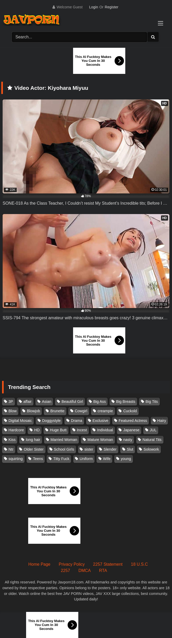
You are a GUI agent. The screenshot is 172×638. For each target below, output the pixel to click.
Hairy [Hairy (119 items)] (161, 420)
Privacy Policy (72, 564)
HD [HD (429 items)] (37, 430)
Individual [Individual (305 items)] (105, 430)
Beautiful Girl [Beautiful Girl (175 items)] (72, 401)
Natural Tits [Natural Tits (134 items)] (152, 440)
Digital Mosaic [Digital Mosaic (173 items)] (20, 420)
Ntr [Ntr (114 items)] (11, 449)
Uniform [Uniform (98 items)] (86, 459)
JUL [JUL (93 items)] (153, 430)
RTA (103, 570)
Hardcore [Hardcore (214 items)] (16, 430)
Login (93, 7)
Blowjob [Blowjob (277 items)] (33, 411)
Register (111, 7)
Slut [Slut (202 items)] (130, 449)
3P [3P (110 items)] (11, 401)
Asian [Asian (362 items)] (46, 401)
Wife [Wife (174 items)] (107, 459)
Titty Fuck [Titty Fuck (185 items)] (61, 459)
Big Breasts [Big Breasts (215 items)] (125, 401)
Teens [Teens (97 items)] (38, 459)
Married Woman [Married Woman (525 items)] (63, 440)
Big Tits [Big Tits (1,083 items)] (152, 401)
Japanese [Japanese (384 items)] (131, 430)
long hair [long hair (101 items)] (33, 440)
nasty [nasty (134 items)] (127, 440)
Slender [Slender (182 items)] (110, 449)
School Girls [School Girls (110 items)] (64, 449)
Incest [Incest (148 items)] (82, 430)
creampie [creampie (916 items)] (105, 411)
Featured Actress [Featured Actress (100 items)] (132, 420)
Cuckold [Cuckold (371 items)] (130, 411)
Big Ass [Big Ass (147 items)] (99, 401)
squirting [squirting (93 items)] (16, 459)
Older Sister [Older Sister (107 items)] (34, 449)
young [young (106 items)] (126, 459)
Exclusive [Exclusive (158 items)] (100, 420)
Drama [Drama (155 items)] (76, 420)
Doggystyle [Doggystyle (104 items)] (51, 420)
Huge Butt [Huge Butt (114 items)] (58, 430)
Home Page (39, 564)
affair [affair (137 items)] (27, 401)
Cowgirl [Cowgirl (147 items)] (81, 411)
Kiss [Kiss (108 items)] (12, 440)
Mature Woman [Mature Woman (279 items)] (100, 440)
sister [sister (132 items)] (88, 449)
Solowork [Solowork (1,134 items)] (151, 449)
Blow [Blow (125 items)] (13, 411)
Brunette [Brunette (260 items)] (57, 411)
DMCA (84, 570)
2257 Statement (108, 564)
